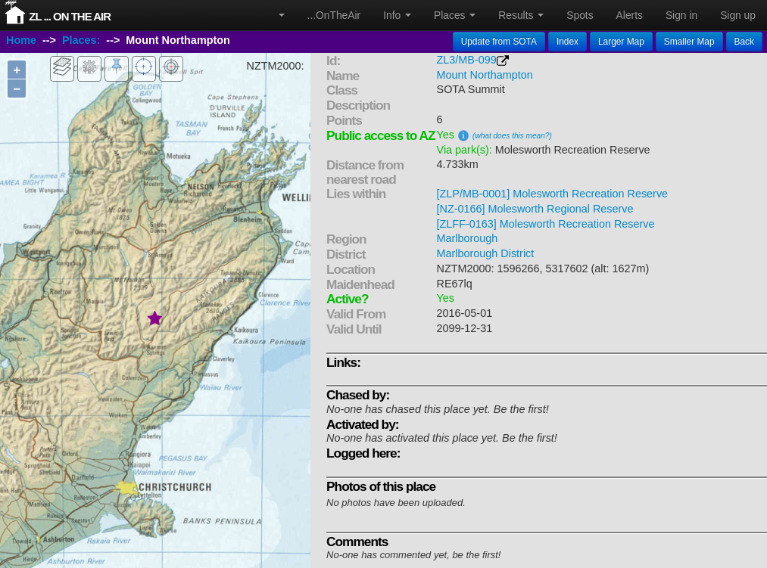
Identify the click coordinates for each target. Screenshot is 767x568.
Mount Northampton (485, 75)
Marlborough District (486, 253)
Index (567, 41)
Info (397, 15)
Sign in (681, 15)
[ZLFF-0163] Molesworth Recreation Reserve (546, 224)
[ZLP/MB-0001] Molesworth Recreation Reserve (553, 194)
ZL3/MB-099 (467, 60)
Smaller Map (689, 41)
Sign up (738, 15)
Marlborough (467, 238)
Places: (81, 40)
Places (454, 15)
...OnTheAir (334, 15)
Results (521, 15)
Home (21, 40)
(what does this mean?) (512, 136)
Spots (579, 15)
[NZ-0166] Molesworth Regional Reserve (535, 209)
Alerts (629, 15)
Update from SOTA (499, 41)
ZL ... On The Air (70, 16)
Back (744, 41)
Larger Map (621, 41)
